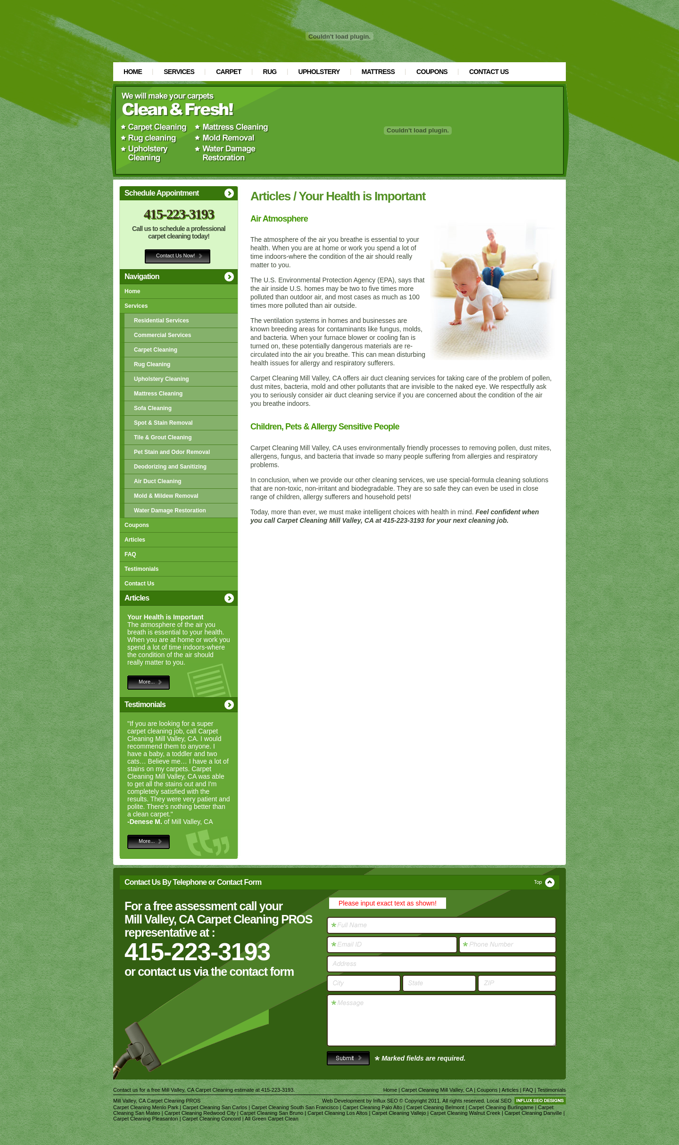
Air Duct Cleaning (158, 481)
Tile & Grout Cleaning (162, 437)
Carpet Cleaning (155, 349)
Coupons (431, 71)
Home (133, 71)
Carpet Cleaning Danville (533, 1113)
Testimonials (141, 569)
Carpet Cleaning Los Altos (337, 1113)
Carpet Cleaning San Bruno (272, 1113)
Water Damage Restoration (170, 510)
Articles (134, 539)
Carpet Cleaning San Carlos (214, 1107)
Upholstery (319, 71)
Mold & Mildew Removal (166, 496)
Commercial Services (162, 335)
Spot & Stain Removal (163, 423)
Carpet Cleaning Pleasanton (145, 1118)
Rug (270, 71)
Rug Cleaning (152, 364)
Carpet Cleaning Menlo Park (145, 1107)
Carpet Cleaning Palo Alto (372, 1107)
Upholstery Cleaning (161, 379)
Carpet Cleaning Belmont (435, 1107)
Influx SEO (385, 1101)
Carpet (228, 71)
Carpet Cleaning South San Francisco (295, 1107)
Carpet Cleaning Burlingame (501, 1107)
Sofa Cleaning (153, 408)
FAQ (130, 554)
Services (179, 71)
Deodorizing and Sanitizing (170, 466)
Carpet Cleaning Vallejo (399, 1113)
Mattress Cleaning (158, 393)
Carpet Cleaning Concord (211, 1118)
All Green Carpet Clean (271, 1118)
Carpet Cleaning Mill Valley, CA (436, 1090)
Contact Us (489, 71)
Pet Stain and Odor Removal (172, 452)
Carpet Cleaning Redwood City (200, 1113)
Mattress (378, 71)
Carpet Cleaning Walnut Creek (465, 1113)
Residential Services (161, 320)
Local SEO (499, 1101)
